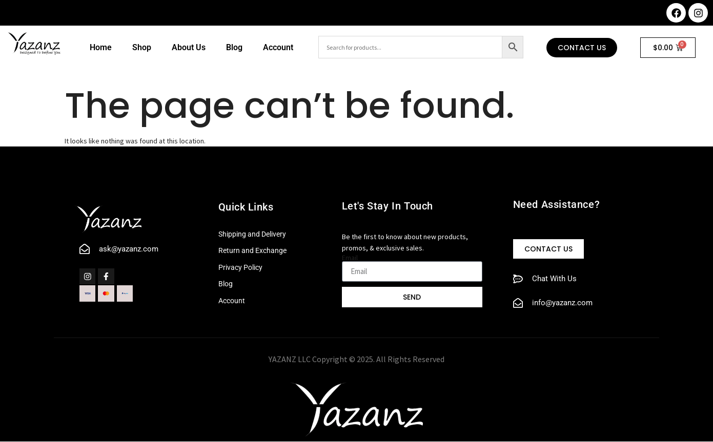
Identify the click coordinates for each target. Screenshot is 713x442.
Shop (141, 47)
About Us (189, 47)
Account (278, 47)
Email (350, 257)
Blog (234, 47)
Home (101, 47)
